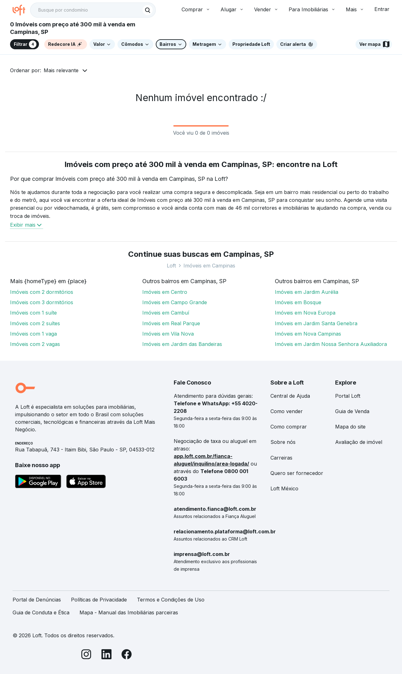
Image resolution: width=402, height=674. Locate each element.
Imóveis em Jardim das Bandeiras (182, 344)
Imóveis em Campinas (209, 265)
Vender (266, 9)
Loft (171, 265)
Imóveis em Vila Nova (168, 334)
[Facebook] (127, 655)
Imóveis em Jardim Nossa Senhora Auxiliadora (331, 344)
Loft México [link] (284, 488)
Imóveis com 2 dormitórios (41, 292)
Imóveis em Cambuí (165, 313)
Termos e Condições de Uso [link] (170, 599)
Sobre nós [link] (283, 442)
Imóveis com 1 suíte (33, 313)
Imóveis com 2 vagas (35, 344)
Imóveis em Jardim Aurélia (306, 292)
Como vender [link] (286, 411)
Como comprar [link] (288, 426)
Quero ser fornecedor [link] (296, 473)
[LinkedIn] (106, 655)
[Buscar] (148, 10)
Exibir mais (26, 225)
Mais (355, 9)
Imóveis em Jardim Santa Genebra (316, 323)
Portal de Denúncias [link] (37, 599)
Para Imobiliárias (312, 9)
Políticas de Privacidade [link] (99, 599)
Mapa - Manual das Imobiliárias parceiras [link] (128, 612)
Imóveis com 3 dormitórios (41, 302)
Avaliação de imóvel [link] (358, 442)
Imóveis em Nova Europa (305, 313)
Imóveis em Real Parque (171, 323)
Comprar (196, 9)
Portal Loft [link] (347, 396)
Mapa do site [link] (350, 426)
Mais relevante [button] (61, 70)
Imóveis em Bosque (298, 302)
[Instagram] (86, 655)
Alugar (232, 9)
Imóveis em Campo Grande (174, 302)
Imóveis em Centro (164, 292)
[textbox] (93, 10)
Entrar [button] (381, 9)
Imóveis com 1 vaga (33, 334)
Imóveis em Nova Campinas (308, 334)
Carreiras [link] (281, 458)
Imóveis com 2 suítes (35, 323)
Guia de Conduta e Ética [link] (41, 612)
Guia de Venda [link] (352, 411)
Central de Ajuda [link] (290, 396)
